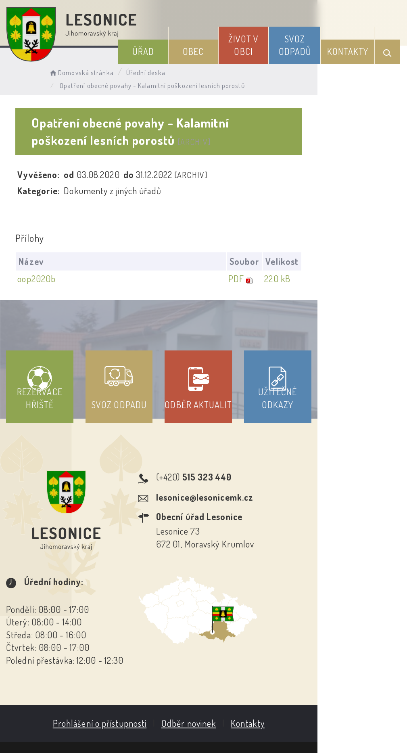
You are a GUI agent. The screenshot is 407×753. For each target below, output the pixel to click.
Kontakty (352, 48)
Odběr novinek (233, 667)
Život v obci (261, 42)
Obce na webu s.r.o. (350, 706)
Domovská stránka (91, 71)
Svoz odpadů (306, 42)
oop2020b (39, 273)
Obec (218, 48)
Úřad (176, 48)
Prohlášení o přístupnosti (145, 667)
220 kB (364, 273)
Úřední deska (156, 71)
